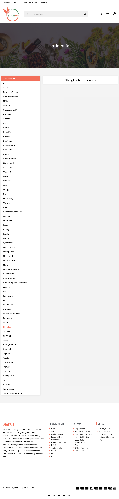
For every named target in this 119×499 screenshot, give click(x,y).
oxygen (6, 287)
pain (5, 291)
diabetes (7, 180)
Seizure (6, 105)
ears (5, 185)
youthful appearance (12, 393)
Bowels (6, 136)
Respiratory (8, 318)
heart (5, 207)
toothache (8, 362)
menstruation (9, 256)
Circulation (8, 167)
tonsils (6, 358)
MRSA (5, 101)
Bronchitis (7, 149)
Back (5, 123)
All (4, 83)
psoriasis (7, 309)
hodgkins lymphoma (12, 211)
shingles (7, 327)
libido (6, 234)
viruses (6, 384)
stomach (7, 349)
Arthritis (6, 118)
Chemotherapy (10, 158)
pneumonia (8, 304)
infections (7, 220)
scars (5, 322)
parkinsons (8, 296)
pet (4, 300)
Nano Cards (8, 273)
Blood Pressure (10, 132)
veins (5, 380)
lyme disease (9, 242)
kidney (6, 229)
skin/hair (7, 335)
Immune (6, 216)
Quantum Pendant (11, 313)
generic (6, 203)
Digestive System (11, 92)
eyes (5, 194)
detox (6, 176)
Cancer (6, 154)
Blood (6, 127)
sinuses (6, 331)
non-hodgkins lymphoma (15, 282)
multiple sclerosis (11, 269)
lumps (6, 238)
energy (6, 189)
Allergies (7, 114)
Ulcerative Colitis (10, 110)
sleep (5, 340)
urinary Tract (8, 375)
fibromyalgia (9, 198)
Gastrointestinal (10, 96)
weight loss (8, 389)
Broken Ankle (9, 145)
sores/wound (9, 344)
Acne (5, 87)
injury (5, 225)
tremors (6, 366)
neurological (9, 278)
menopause (8, 251)
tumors (6, 371)
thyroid (6, 353)
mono (5, 265)
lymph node (9, 247)
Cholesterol (8, 163)
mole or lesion (10, 260)
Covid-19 (7, 172)
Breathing (7, 141)
